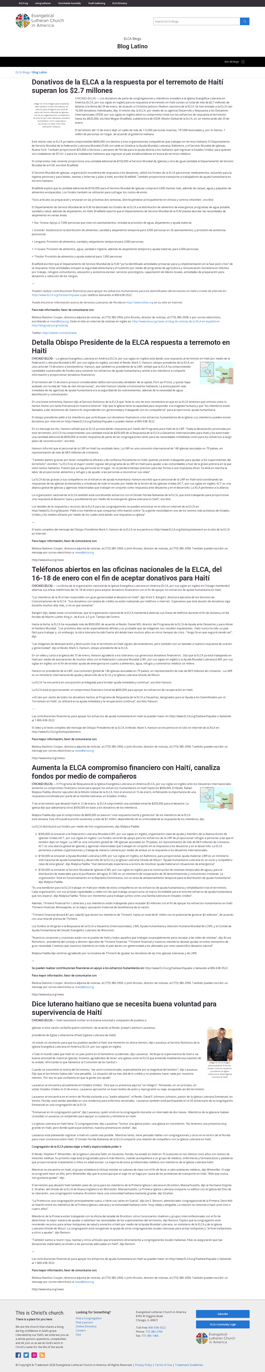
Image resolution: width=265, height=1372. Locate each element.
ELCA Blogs (23, 72)
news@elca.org (59, 321)
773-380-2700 (154, 1331)
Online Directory (86, 1326)
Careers (81, 1330)
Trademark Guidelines (189, 1365)
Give (78, 1334)
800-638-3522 (157, 1327)
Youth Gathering (96, 3)
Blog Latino (39, 72)
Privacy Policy (143, 1365)
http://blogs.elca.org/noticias (50, 325)
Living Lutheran (43, 3)
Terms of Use (163, 1365)
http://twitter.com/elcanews (59, 333)
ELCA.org (23, 3)
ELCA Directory (119, 3)
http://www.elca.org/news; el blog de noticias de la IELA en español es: (176, 321)
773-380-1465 (150, 1336)
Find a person (84, 1322)
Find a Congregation (89, 1318)
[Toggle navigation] (233, 62)
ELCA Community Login (223, 1324)
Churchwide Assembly (69, 3)
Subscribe (223, 1314)
